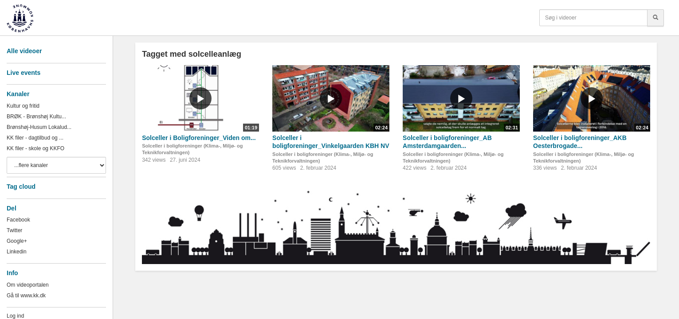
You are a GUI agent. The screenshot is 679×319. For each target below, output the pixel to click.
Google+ (17, 241)
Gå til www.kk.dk (26, 295)
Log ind (15, 316)
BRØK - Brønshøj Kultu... (36, 116)
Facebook (18, 220)
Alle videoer (24, 50)
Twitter (14, 230)
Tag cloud (21, 186)
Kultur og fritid (23, 106)
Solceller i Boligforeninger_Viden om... (198, 137)
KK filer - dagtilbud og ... (35, 138)
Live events (23, 72)
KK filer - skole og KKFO (35, 148)
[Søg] (655, 17)
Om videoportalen (28, 285)
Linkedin (17, 252)
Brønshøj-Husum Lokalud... (39, 127)
